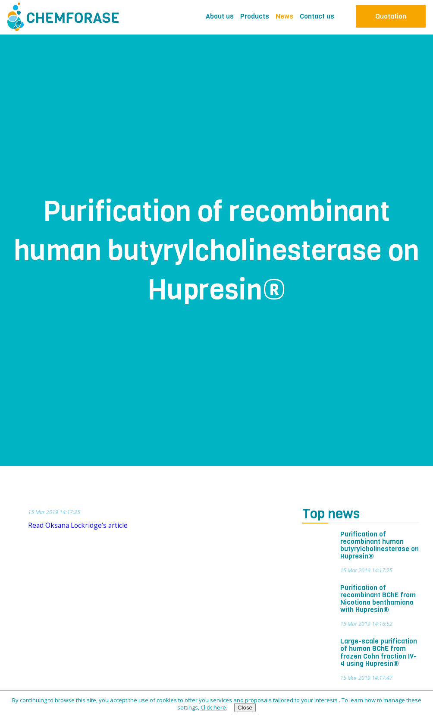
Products (254, 16)
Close (245, 707)
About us (220, 16)
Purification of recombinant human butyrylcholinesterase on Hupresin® (379, 545)
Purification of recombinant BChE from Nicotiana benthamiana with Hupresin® (378, 599)
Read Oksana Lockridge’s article (78, 525)
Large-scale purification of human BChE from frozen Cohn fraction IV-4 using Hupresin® (378, 652)
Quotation (390, 16)
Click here (213, 707)
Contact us (317, 16)
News (284, 16)
